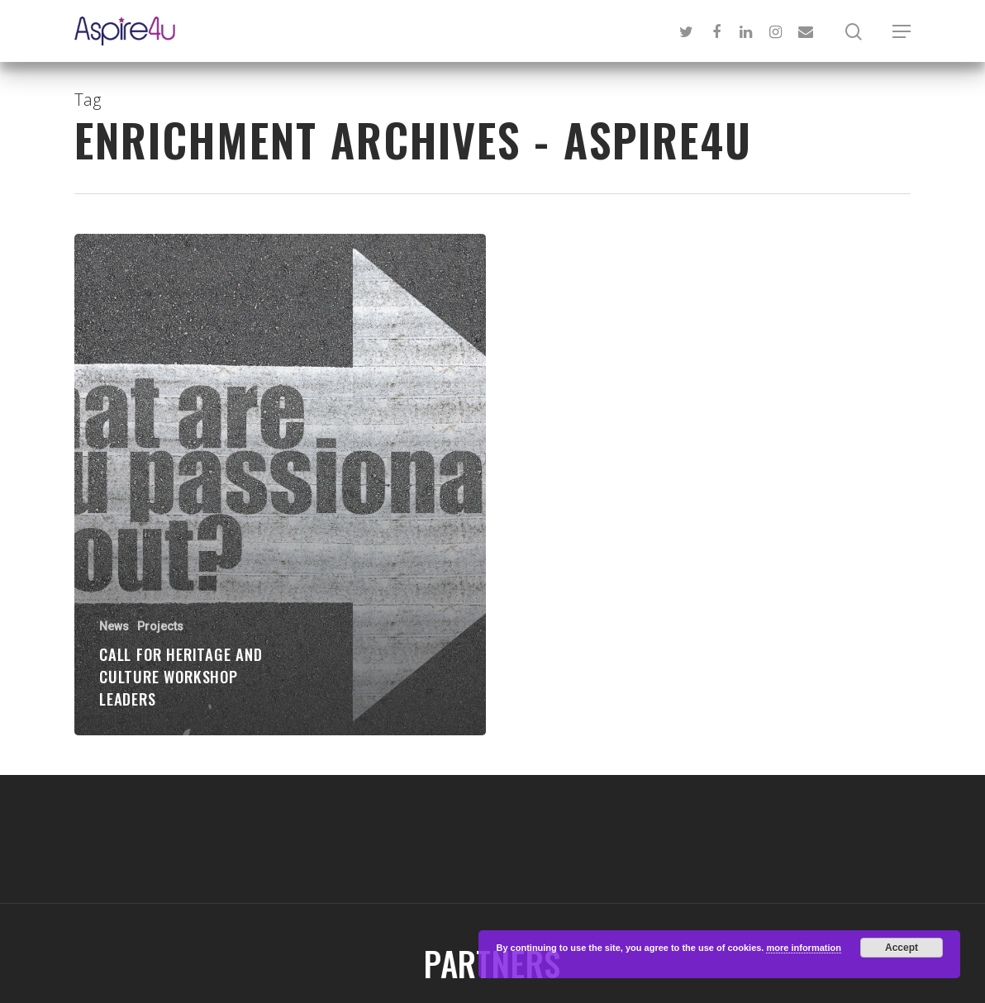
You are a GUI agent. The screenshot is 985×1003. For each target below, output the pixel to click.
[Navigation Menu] (901, 31)
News (114, 626)
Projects (160, 626)
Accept (901, 947)
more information (803, 948)
